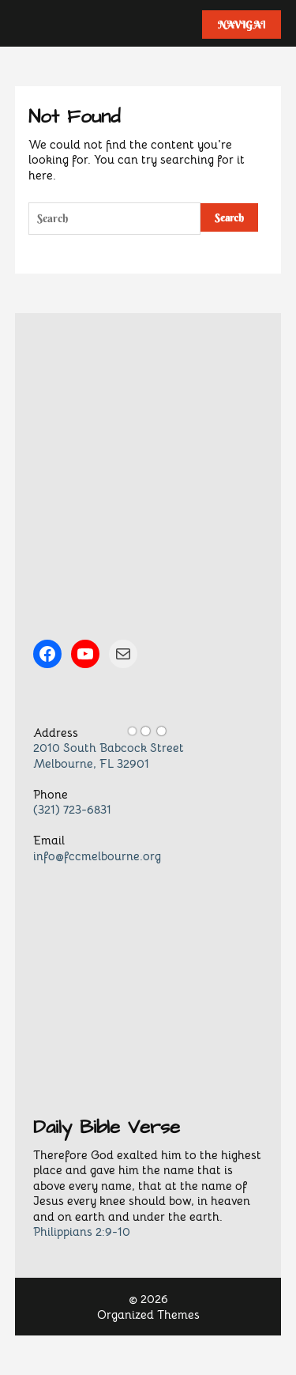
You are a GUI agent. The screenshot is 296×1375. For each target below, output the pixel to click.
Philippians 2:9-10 (81, 1231)
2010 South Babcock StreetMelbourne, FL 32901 (108, 755)
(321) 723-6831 (72, 809)
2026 (154, 1298)
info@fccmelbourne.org (97, 855)
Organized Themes (148, 1314)
